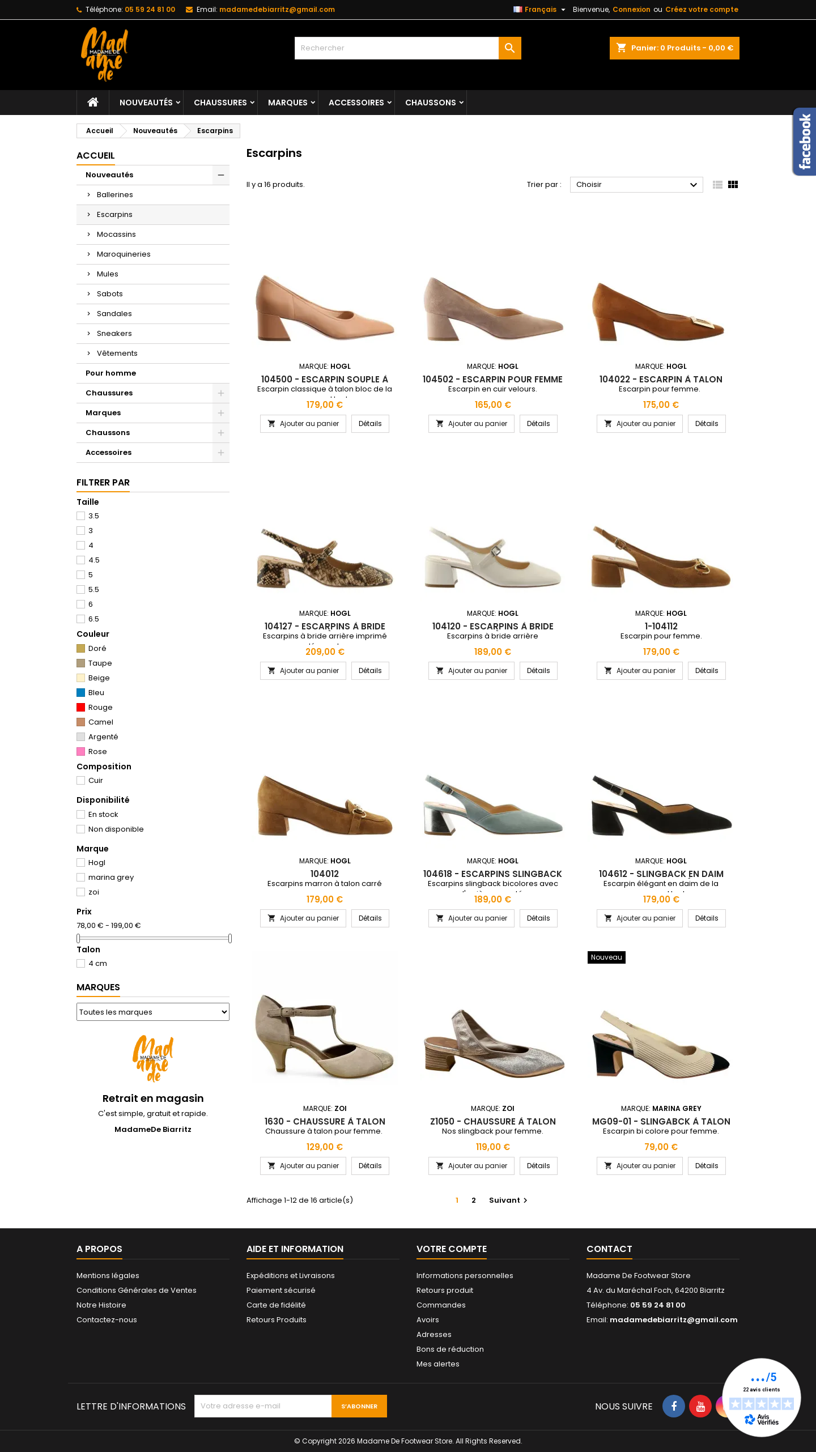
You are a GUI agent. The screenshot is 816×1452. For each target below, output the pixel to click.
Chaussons (430, 102)
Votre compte (451, 1248)
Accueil (95, 155)
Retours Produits (276, 1319)
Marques (288, 102)
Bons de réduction (450, 1349)
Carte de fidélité (276, 1305)
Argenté (103, 736)
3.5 (93, 515)
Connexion (632, 9)
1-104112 (661, 626)
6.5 (93, 619)
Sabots (110, 293)
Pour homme (111, 373)
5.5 (93, 589)
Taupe (100, 663)
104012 (325, 874)
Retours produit (444, 1290)
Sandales (114, 313)
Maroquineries (124, 254)
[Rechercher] (408, 48)
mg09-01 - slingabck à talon (661, 1121)
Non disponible (116, 829)
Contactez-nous (106, 1319)
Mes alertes (438, 1364)
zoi (93, 892)
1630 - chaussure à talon (325, 1121)
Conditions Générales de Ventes (136, 1290)
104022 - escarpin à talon (661, 379)
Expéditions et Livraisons (290, 1275)
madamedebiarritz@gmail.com (277, 9)
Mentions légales (107, 1275)
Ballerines (115, 194)
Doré (97, 648)
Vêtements (117, 353)
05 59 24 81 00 (150, 9)
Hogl (96, 862)
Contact (609, 1248)
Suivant (509, 1200)
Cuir (95, 780)
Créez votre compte (701, 9)
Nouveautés (146, 102)
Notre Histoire (101, 1305)
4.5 (94, 560)
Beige (99, 677)
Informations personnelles (464, 1275)
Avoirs (427, 1319)
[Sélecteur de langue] (540, 9)
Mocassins (116, 234)
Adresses (434, 1334)
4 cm (97, 963)
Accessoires (356, 102)
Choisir (638, 185)
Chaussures (220, 102)
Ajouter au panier (303, 423)
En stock (103, 814)
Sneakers (114, 333)
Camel (100, 722)
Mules (107, 274)
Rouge (100, 707)
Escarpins (115, 214)
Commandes (441, 1305)
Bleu (96, 692)
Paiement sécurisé (281, 1290)
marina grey (111, 877)
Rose (97, 751)
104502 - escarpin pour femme (493, 379)
